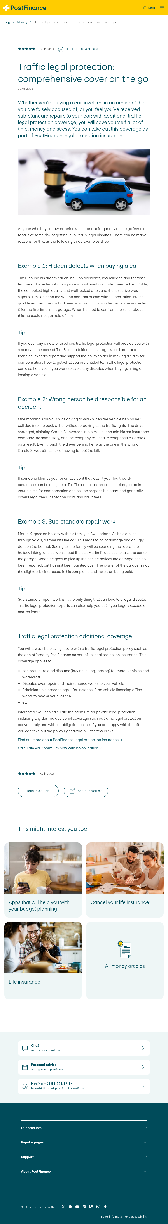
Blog (7, 22)
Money (22, 22)
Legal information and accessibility (124, 1217)
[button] (161, 7)
